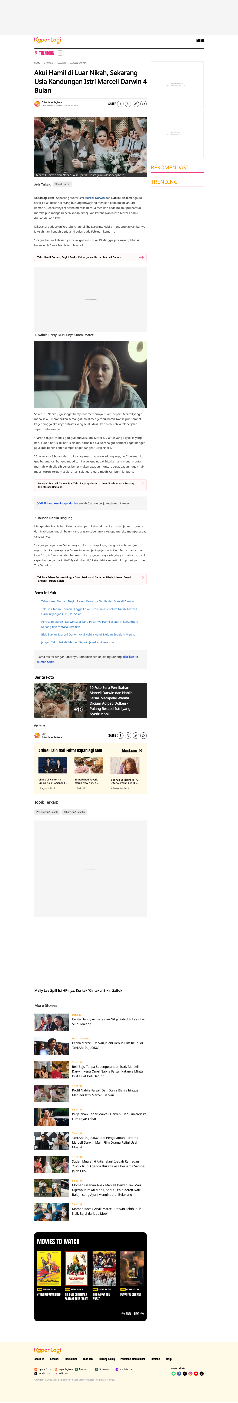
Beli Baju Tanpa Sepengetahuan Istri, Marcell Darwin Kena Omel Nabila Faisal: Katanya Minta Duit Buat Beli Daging (107, 1071)
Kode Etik (88, 1359)
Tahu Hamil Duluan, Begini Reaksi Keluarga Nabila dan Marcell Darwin (79, 257)
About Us (39, 1359)
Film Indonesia (80, 1038)
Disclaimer (71, 1359)
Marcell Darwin (78, 62)
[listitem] (60, 53)
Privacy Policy (107, 1359)
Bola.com (102, 1369)
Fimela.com (42, 1373)
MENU (200, 40)
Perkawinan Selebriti (47, 811)
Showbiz (48, 62)
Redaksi (54, 1359)
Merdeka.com (124, 1369)
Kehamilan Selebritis (74, 811)
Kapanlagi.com (64, 1369)
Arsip (169, 1359)
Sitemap (155, 1359)
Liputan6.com (43, 1369)
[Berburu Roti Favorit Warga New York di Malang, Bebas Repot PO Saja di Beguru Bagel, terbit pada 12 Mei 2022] (88, 773)
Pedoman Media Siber (132, 1359)
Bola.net (81, 1369)
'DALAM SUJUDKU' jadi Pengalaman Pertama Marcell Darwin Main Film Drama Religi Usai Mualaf (105, 1142)
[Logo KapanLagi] (47, 40)
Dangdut (77, 1015)
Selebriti (61, 62)
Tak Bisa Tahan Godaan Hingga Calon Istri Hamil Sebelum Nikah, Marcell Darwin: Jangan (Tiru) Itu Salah (85, 579)
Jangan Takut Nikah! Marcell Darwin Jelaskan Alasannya (77, 642)
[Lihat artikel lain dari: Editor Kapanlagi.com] (131, 750)
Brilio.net (61, 1373)
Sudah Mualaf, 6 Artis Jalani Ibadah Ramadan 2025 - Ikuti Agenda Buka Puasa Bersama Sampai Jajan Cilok (108, 1166)
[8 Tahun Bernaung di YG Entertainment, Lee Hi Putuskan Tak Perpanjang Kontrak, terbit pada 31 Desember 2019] (124, 773)
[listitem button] (136, 104)
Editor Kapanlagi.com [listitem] (52, 102)
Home (37, 62)
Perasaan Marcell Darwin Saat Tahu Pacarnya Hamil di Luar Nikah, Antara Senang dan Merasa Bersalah (85, 485)
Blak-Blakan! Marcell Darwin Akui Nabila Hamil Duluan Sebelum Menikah (89, 634)
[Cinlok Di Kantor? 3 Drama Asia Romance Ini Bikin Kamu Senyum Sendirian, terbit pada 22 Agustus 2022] (52, 773)
